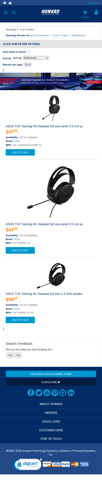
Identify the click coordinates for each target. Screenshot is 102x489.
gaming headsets (39, 35)
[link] (28, 465)
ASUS (17, 141)
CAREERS (51, 413)
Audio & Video (60, 35)
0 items (85, 15)
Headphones (79, 35)
